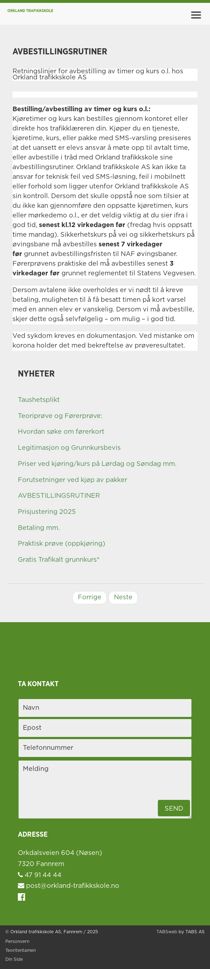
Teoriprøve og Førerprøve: (60, 416)
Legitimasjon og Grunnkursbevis (69, 448)
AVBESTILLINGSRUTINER (59, 496)
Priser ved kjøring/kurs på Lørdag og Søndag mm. (97, 464)
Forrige (89, 597)
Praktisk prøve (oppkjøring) (61, 544)
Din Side (14, 959)
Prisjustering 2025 (47, 512)
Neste (123, 597)
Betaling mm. (39, 528)
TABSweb (166, 932)
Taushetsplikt (39, 400)
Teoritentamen (20, 951)
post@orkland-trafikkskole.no (68, 886)
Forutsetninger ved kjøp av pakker (72, 480)
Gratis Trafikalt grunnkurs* (59, 560)
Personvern (17, 942)
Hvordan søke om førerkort (61, 432)
